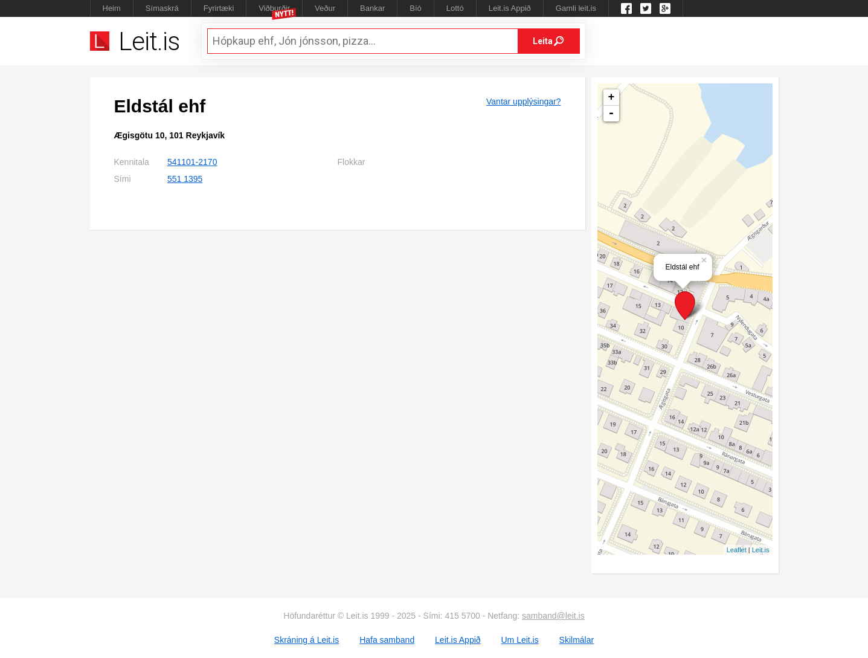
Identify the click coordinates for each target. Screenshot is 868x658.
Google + (665, 8)
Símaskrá (162, 8)
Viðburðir (274, 8)
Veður (325, 8)
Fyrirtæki (219, 8)
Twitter (645, 8)
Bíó (416, 8)
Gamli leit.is (576, 8)
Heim (112, 8)
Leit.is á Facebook (626, 8)
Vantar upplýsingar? (523, 101)
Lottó (455, 8)
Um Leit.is (519, 640)
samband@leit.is (553, 616)
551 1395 (184, 179)
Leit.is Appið (510, 8)
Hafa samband (386, 640)
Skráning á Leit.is (306, 640)
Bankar (372, 8)
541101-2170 (192, 162)
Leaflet (737, 549)
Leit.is (761, 549)
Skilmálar (576, 640)
